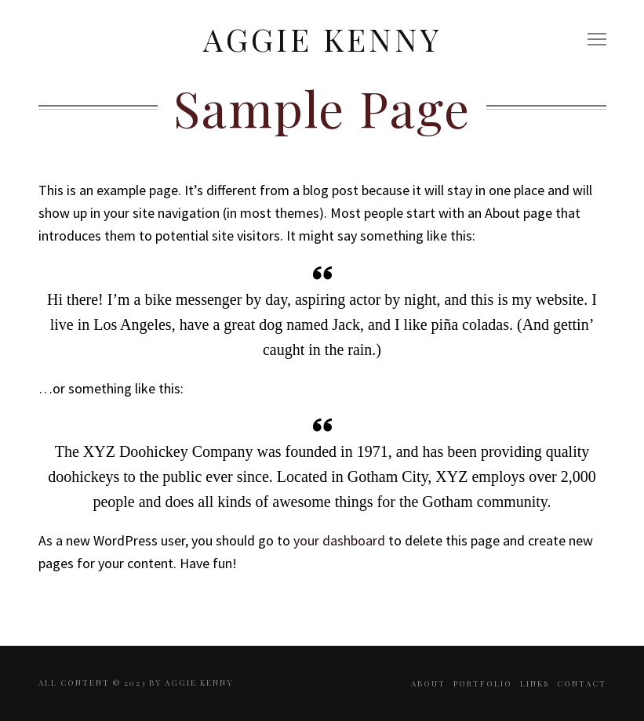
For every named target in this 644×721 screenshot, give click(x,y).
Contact (581, 683)
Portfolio (482, 683)
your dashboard (339, 540)
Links (534, 683)
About (428, 683)
